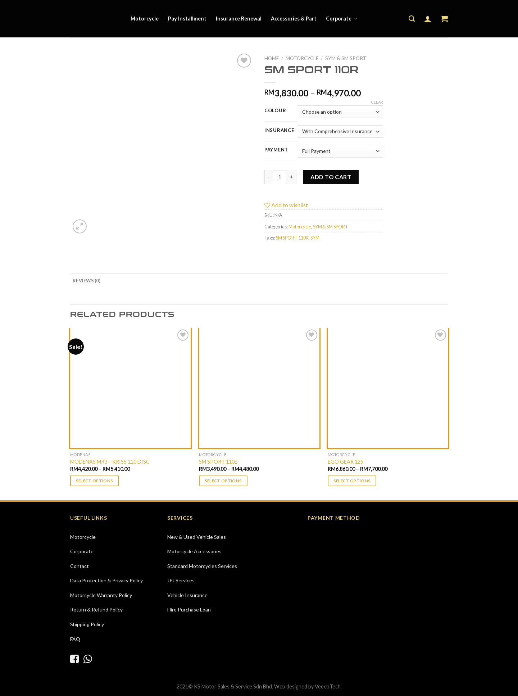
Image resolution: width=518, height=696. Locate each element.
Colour (275, 110)
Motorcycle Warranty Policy (101, 595)
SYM (314, 238)
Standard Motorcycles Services (202, 566)
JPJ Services (181, 580)
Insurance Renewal (239, 18)
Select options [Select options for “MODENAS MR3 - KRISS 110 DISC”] (94, 480)
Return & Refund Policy (96, 609)
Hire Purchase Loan (189, 609)
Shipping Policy (87, 624)
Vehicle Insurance (187, 595)
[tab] (86, 280)
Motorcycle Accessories (194, 551)
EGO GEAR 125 (345, 462)
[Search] (412, 19)
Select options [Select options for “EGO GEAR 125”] (352, 480)
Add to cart (330, 176)
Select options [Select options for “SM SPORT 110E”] (223, 480)
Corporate (341, 18)
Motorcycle (145, 18)
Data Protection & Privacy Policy (106, 580)
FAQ (75, 639)
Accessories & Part (294, 18)
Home (271, 58)
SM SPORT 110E (218, 462)
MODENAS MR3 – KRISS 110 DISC (110, 462)
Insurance (279, 130)
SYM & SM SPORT (346, 58)
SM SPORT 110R (292, 238)
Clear (377, 102)
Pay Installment (187, 18)
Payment (276, 150)
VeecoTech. (328, 686)
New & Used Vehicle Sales (196, 537)
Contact (79, 566)
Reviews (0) (86, 280)
